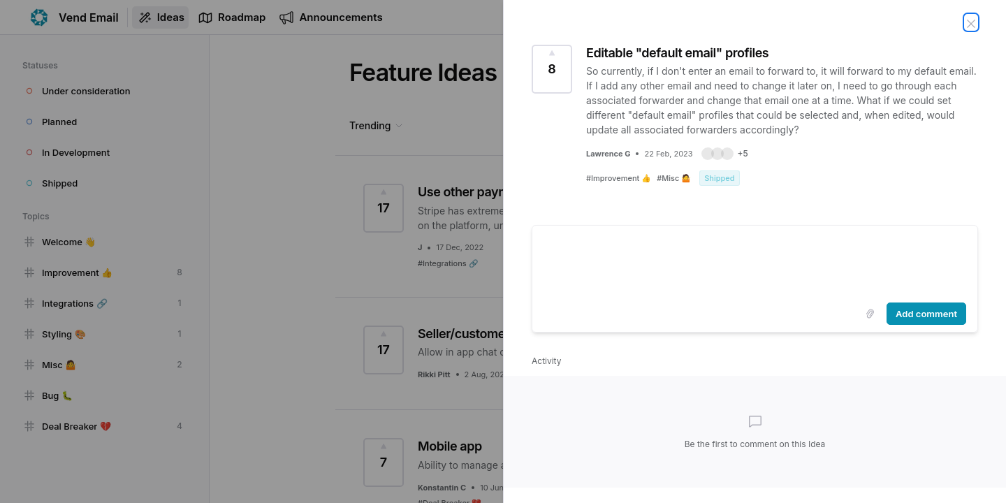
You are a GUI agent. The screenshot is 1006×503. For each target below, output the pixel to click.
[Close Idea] (971, 22)
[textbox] (754, 261)
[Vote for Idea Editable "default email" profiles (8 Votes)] (552, 69)
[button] (724, 153)
